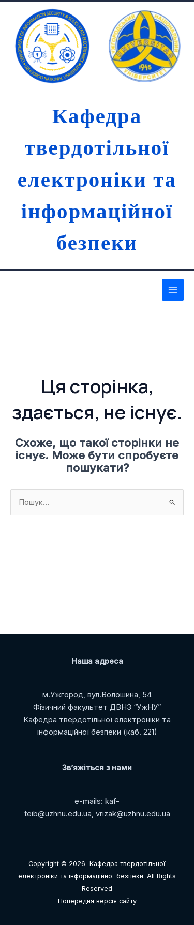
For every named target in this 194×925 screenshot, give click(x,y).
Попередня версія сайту (97, 901)
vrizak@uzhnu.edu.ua (133, 813)
